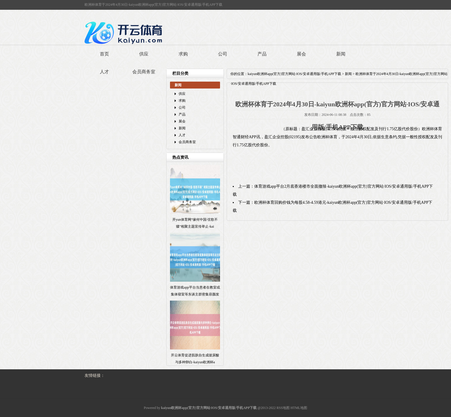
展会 (301, 53)
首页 (104, 53)
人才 (104, 71)
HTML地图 (299, 408)
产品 (262, 53)
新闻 (340, 53)
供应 (143, 53)
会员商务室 (143, 71)
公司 (222, 53)
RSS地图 (283, 408)
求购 (183, 53)
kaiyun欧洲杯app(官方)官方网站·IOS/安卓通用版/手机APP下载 (294, 74)
